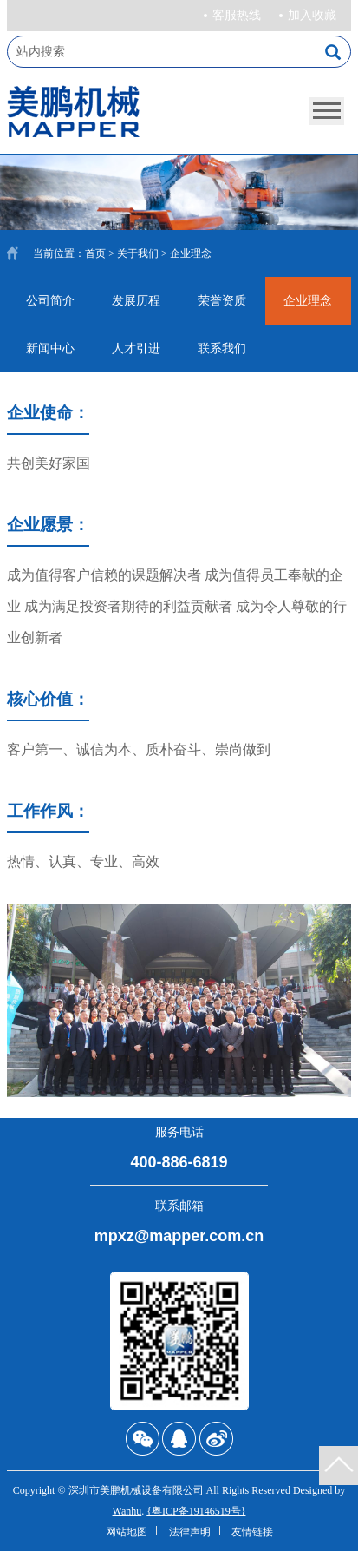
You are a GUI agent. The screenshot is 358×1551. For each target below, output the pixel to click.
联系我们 (222, 348)
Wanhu (127, 1511)
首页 (95, 253)
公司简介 (50, 300)
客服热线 (236, 15)
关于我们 (138, 253)
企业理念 (307, 300)
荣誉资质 (222, 300)
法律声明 (190, 1532)
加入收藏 (312, 15)
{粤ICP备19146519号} (195, 1511)
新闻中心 (50, 348)
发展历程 (136, 300)
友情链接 (252, 1532)
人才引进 (136, 348)
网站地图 (126, 1532)
